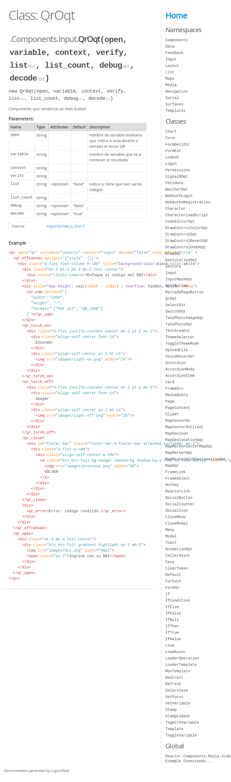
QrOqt (171, 298)
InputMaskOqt (178, 279)
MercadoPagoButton (184, 292)
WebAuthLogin (178, 195)
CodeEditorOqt (180, 221)
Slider (172, 414)
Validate (174, 182)
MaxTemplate (177, 671)
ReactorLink (177, 491)
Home (176, 15)
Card (170, 382)
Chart (171, 131)
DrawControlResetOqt (186, 240)
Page (170, 401)
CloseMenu (175, 516)
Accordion (175, 362)
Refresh (173, 683)
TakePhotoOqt (178, 324)
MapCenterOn (177, 420)
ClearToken (176, 568)
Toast (171, 542)
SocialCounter (180, 504)
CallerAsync (177, 555)
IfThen (172, 626)
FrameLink (175, 471)
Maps (170, 78)
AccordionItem (180, 375)
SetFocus (174, 696)
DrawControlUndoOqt (185, 247)
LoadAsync (175, 651)
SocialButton (178, 497)
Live (170, 645)
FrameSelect (177, 478)
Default (173, 574)
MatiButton (176, 285)
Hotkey (172, 484)
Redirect (174, 677)
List (170, 72)
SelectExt (175, 305)
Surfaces (174, 104)
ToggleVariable (181, 735)
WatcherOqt (176, 189)
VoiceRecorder (180, 356)
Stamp (171, 709)
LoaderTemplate (181, 664)
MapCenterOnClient (184, 427)
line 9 (79, 223)
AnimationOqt (178, 549)
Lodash (172, 157)
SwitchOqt (175, 311)
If (167, 594)
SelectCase (176, 690)
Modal (171, 536)
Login (171, 163)
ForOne (172, 587)
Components (176, 40)
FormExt (173, 150)
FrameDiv (174, 388)
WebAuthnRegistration (187, 202)
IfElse (172, 606)
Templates (175, 110)
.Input (66, 39)
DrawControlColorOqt (186, 227)
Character (175, 208)
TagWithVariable (182, 722)
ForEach (173, 581)
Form (170, 138)
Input (171, 59)
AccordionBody (180, 369)
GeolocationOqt (181, 260)
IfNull (172, 619)
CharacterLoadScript (186, 215)
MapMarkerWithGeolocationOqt (195, 459)
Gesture (173, 266)
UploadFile (176, 349)
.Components (33, 39)
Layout (172, 65)
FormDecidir (177, 144)
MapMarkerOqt (178, 452)
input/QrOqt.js (60, 223)
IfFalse (173, 613)
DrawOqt (173, 253)
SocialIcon (176, 510)
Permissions (177, 170)
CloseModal (176, 523)
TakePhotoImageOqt (184, 317)
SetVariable (177, 703)
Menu (170, 529)
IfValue (173, 638)
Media (171, 85)
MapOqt (172, 465)
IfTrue (172, 632)
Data (170, 46)
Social (172, 97)
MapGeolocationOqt (184, 439)
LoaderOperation (182, 658)
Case (170, 561)
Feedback (174, 52)
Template (174, 728)
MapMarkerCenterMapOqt (189, 446)
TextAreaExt (177, 330)
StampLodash (177, 716)
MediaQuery (176, 394)
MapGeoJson (176, 433)
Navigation (176, 91)
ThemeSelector (180, 337)
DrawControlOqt (181, 234)
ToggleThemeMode (182, 343)
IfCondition (177, 600)
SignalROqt (176, 176)
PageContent (177, 407)
